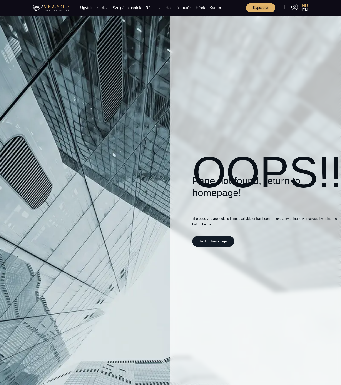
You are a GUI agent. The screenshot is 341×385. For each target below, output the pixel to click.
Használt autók (178, 8)
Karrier (215, 8)
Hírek (200, 8)
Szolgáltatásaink (127, 8)
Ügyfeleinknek (93, 8)
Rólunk (152, 8)
